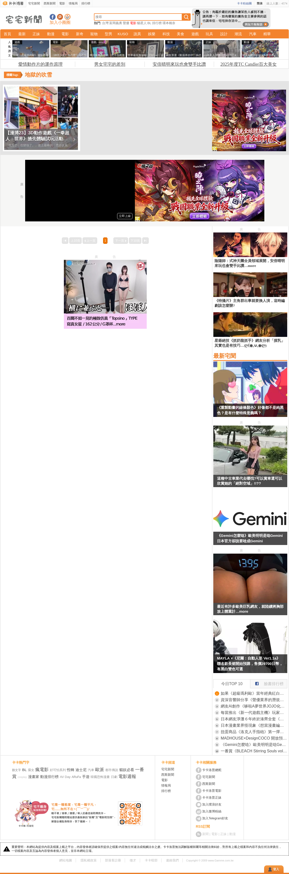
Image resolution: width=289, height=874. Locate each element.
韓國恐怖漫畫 (100, 777)
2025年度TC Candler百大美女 (248, 64)
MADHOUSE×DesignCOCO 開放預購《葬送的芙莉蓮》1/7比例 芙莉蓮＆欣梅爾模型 (254, 738)
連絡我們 (172, 860)
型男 (108, 34)
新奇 (79, 34)
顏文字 (16, 770)
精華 (267, 34)
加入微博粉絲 (211, 811)
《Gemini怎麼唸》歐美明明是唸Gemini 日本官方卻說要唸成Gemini (250, 538)
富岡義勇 (115, 23)
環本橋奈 (169, 23)
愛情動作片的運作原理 (40, 64)
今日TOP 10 (232, 684)
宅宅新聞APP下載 (67, 17)
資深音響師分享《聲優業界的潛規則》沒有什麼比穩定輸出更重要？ (254, 700)
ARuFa (76, 777)
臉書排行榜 (267, 682)
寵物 (94, 34)
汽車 (252, 34)
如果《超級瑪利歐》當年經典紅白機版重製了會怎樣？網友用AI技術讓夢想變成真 (254, 693)
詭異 (137, 34)
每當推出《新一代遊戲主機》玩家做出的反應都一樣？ (254, 712)
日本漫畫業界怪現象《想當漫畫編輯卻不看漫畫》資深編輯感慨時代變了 (254, 725)
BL (149, 23)
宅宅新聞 (34, 3)
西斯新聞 (49, 3)
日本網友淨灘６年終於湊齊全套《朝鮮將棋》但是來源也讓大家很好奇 (254, 719)
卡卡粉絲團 (244, 3)
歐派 (99, 769)
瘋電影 (42, 769)
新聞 (205, 834)
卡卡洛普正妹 (211, 797)
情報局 (73, 3)
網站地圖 (65, 860)
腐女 (31, 770)
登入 (276, 869)
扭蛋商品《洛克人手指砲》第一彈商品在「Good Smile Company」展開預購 (254, 732)
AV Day (65, 777)
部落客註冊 (113, 860)
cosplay (22, 776)
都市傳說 (111, 770)
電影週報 (127, 776)
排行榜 (85, 3)
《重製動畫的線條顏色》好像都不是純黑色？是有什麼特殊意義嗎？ (250, 410)
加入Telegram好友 (215, 818)
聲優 (126, 23)
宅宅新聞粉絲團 (53, 17)
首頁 (7, 34)
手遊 (86, 777)
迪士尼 (81, 770)
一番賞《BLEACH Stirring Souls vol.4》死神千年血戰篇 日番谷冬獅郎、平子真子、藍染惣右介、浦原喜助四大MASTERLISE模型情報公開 (254, 751)
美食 (180, 34)
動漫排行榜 (49, 777)
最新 (22, 34)
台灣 (105, 23)
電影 (62, 3)
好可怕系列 (58, 770)
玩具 (209, 34)
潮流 (238, 34)
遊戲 (195, 34)
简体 (260, 3)
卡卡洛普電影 (211, 790)
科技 (166, 34)
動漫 (50, 34)
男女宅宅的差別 (109, 64)
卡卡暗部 (151, 860)
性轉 (70, 770)
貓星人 (142, 23)
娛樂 (151, 34)
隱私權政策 (89, 860)
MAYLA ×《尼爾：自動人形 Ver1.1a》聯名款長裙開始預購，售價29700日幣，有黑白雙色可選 (250, 663)
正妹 (36, 34)
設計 (224, 34)
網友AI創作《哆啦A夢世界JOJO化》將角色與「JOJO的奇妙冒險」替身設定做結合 (254, 706)
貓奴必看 (126, 770)
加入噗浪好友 (60, 17)
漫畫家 (33, 777)
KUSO (123, 34)
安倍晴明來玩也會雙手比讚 (179, 64)
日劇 (114, 777)
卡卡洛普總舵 (211, 770)
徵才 (133, 860)
